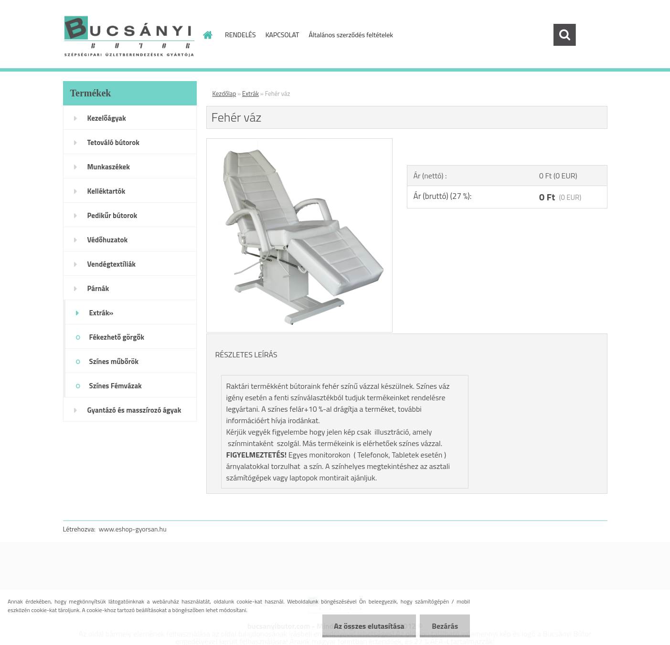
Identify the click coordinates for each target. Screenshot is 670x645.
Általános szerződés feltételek (350, 35)
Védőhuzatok (107, 239)
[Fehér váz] (300, 142)
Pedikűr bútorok (112, 215)
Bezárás (445, 626)
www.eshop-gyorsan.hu (133, 529)
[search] (564, 35)
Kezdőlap (224, 93)
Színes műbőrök (113, 361)
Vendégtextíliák (111, 264)
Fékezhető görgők (116, 337)
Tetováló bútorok (113, 142)
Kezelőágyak (106, 118)
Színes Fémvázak (115, 385)
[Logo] (128, 35)
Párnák (98, 288)
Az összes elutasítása (369, 626)
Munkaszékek (108, 166)
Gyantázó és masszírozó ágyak (134, 410)
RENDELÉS (240, 35)
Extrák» (101, 312)
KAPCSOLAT (282, 35)
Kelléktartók (106, 191)
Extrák (250, 93)
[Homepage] (207, 35)
